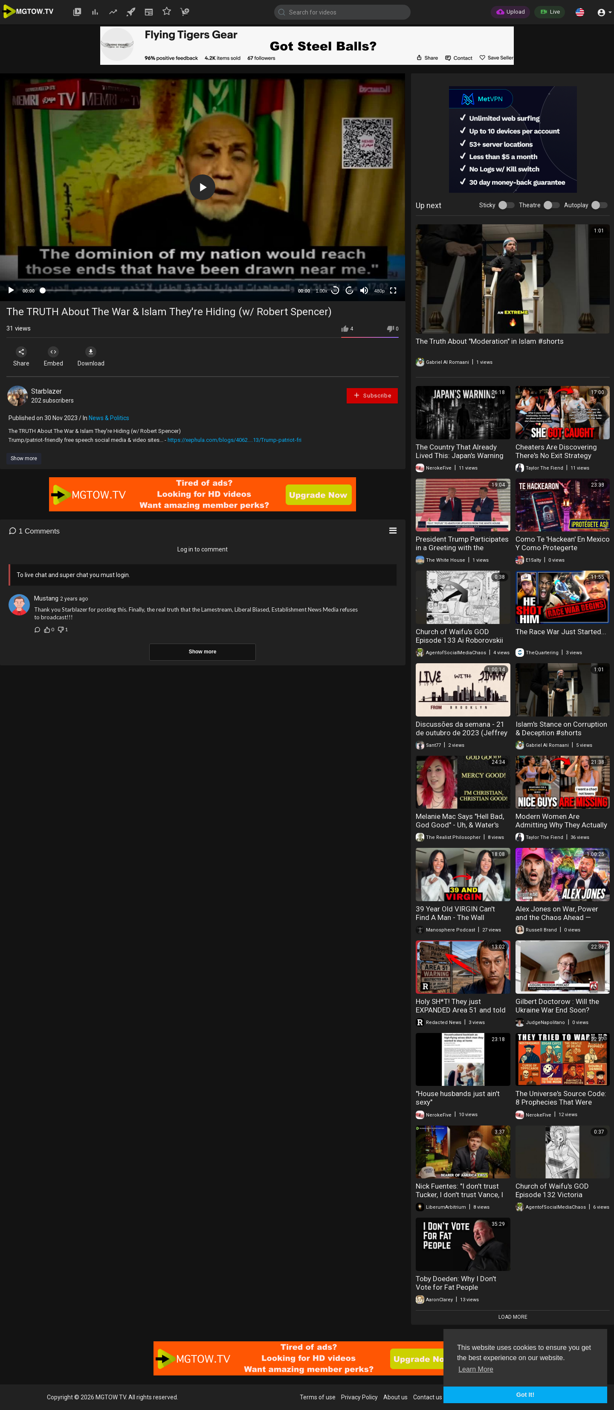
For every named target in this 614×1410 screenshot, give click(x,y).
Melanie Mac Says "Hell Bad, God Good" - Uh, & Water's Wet (460, 825)
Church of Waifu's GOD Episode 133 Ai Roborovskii (459, 635)
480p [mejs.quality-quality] (379, 290)
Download (96, 356)
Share (22, 356)
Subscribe (372, 395)
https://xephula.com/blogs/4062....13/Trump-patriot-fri (234, 440)
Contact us (427, 1397)
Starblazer (46, 391)
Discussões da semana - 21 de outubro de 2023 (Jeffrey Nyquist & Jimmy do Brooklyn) (461, 737)
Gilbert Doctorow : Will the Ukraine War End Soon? (557, 1005)
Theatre (530, 205)
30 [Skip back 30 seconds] (335, 291)
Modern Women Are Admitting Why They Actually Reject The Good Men (561, 825)
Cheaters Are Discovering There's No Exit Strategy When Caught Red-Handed (558, 455)
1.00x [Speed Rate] (321, 290)
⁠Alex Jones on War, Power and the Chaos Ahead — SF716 (557, 917)
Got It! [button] (525, 1394)
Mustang (46, 598)
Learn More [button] (475, 1369)
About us (395, 1397)
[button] (580, 12)
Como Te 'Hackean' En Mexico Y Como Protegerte (563, 543)
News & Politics (109, 418)
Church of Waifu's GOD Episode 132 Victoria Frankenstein (552, 1194)
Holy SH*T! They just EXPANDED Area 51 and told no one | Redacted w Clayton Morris (461, 1014)
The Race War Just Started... (561, 631)
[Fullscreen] (393, 290)
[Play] (11, 290)
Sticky (487, 205)
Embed (56, 356)
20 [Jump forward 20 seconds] (350, 291)
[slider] (166, 290)
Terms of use (318, 1397)
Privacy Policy (359, 1397)
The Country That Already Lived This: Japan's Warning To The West (460, 455)
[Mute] (364, 290)
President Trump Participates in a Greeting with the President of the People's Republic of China (462, 552)
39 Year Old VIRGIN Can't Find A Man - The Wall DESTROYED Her (455, 917)
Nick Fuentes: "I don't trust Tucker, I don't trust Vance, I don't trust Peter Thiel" (459, 1194)
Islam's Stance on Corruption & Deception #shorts (561, 728)
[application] (202, 187)
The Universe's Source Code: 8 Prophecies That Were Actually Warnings (561, 1102)
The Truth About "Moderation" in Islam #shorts (490, 341)
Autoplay (576, 205)
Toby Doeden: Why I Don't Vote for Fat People (456, 1282)
